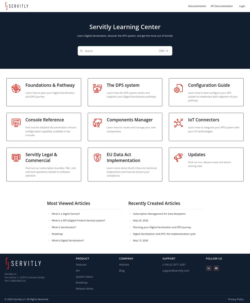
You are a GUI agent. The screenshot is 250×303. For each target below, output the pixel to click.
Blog (122, 270)
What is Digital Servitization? (68, 240)
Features (81, 264)
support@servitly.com (175, 270)
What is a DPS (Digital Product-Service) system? (78, 220)
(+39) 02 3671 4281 (174, 264)
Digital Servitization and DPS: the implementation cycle (164, 234)
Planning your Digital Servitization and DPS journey (162, 227)
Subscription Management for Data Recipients (159, 213)
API (78, 270)
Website (124, 264)
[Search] (125, 51)
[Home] (17, 6)
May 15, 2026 (140, 240)
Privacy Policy (236, 299)
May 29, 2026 (140, 220)
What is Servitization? (64, 227)
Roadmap (57, 234)
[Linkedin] (209, 268)
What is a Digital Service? (66, 213)
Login (242, 6)
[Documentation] (197, 6)
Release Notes (84, 288)
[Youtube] (216, 268)
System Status (84, 276)
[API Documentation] (222, 6)
